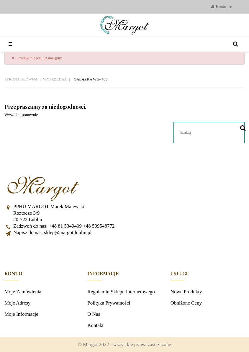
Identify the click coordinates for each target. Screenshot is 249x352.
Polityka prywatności (108, 303)
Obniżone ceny (186, 303)
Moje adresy (17, 303)
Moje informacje (21, 314)
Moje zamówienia (22, 292)
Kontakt (95, 325)
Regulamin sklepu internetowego (121, 292)
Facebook (124, 250)
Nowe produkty (186, 292)
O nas (93, 314)
